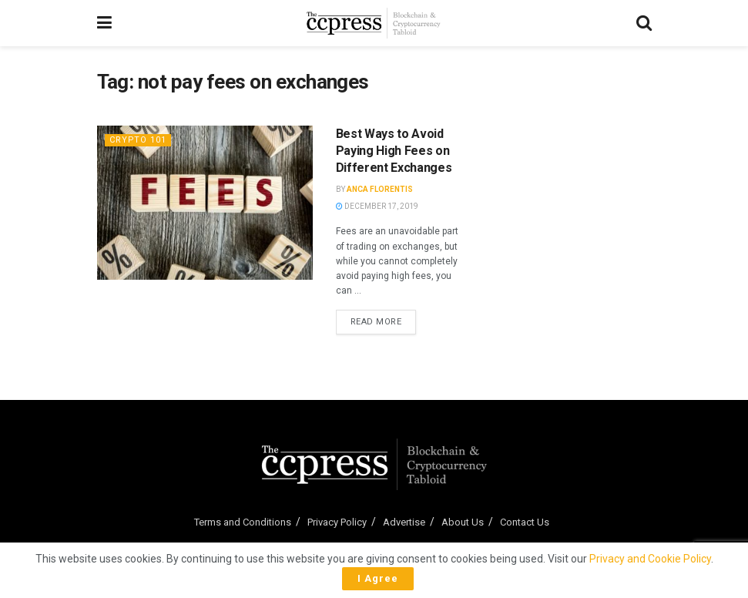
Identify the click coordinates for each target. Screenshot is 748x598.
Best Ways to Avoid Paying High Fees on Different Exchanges (394, 151)
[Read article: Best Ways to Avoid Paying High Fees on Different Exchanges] (205, 203)
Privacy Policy (337, 522)
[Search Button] (644, 23)
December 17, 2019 (377, 206)
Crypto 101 (138, 140)
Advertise (404, 522)
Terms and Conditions (242, 522)
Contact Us (524, 522)
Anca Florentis (380, 189)
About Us (462, 522)
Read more (384, 320)
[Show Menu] (104, 23)
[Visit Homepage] (373, 23)
